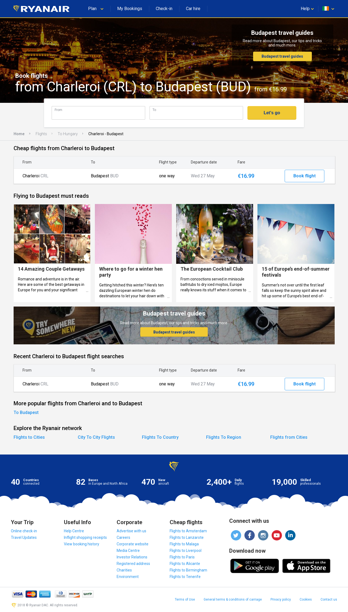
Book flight (304, 175)
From (58, 110)
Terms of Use (185, 599)
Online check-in (24, 531)
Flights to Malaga (184, 544)
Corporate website (132, 544)
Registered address (133, 563)
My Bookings (129, 8)
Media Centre (128, 550)
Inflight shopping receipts (85, 537)
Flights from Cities (288, 437)
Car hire (193, 8)
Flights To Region (223, 437)
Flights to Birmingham (188, 570)
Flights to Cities (29, 437)
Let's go (272, 112)
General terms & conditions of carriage (233, 599)
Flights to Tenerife (185, 576)
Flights (41, 134)
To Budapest (26, 412)
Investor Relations (132, 557)
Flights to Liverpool (185, 550)
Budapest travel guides (282, 56)
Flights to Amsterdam (188, 531)
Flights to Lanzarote (187, 537)
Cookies (306, 599)
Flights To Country (160, 437)
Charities (124, 570)
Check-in (164, 8)
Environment (128, 576)
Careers (123, 537)
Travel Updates (24, 537)
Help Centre (74, 531)
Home (19, 134)
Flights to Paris (182, 557)
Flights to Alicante (185, 563)
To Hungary (68, 134)
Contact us (329, 599)
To (154, 110)
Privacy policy (281, 599)
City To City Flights (96, 437)
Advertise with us (131, 531)
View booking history (81, 544)
